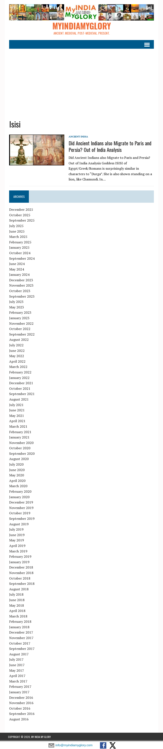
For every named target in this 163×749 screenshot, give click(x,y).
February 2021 (19, 432)
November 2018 (20, 573)
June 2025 (16, 232)
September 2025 (21, 221)
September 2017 (21, 649)
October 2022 (18, 329)
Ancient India (77, 137)
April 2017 (16, 676)
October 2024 (18, 253)
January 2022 (18, 378)
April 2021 (16, 421)
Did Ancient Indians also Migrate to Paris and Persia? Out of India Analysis (108, 147)
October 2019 (18, 514)
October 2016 (18, 709)
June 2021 (16, 411)
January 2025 (18, 248)
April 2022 (16, 362)
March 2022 (17, 367)
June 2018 (16, 600)
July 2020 (15, 465)
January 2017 (18, 693)
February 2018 (19, 622)
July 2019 (15, 530)
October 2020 (18, 449)
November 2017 (20, 638)
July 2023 (15, 302)
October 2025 (18, 216)
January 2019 (18, 562)
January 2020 (18, 497)
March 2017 (17, 682)
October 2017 (18, 644)
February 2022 (19, 373)
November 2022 (20, 324)
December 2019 (20, 503)
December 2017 (20, 633)
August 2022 (18, 340)
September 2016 (21, 714)
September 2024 (21, 259)
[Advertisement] (81, 81)
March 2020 (17, 486)
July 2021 (15, 405)
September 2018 (21, 584)
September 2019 (21, 519)
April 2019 (16, 546)
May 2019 (15, 541)
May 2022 (15, 356)
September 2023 (21, 297)
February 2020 (19, 492)
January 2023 (18, 318)
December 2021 (20, 383)
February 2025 (19, 243)
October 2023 (18, 291)
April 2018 (16, 611)
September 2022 (21, 335)
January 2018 (18, 628)
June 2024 (16, 264)
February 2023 (19, 313)
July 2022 (15, 346)
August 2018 (18, 590)
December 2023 (20, 281)
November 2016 (20, 703)
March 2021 (17, 427)
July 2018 (15, 595)
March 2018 (17, 617)
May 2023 (15, 308)
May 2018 (15, 606)
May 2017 (15, 671)
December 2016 (20, 698)
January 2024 (18, 275)
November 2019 (20, 508)
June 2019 (16, 535)
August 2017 (18, 655)
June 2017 (16, 665)
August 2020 (18, 459)
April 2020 (16, 481)
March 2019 (17, 551)
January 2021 (18, 438)
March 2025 (17, 237)
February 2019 (19, 557)
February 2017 (19, 687)
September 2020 (21, 454)
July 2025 (15, 226)
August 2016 (18, 720)
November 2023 (20, 286)
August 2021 (18, 400)
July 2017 (15, 660)
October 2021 (18, 389)
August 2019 (18, 525)
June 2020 (16, 470)
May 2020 (15, 476)
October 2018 (18, 579)
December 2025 (20, 210)
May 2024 (15, 270)
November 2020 (20, 443)
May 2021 (15, 416)
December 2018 (20, 568)
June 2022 (16, 351)
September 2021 (21, 394)
